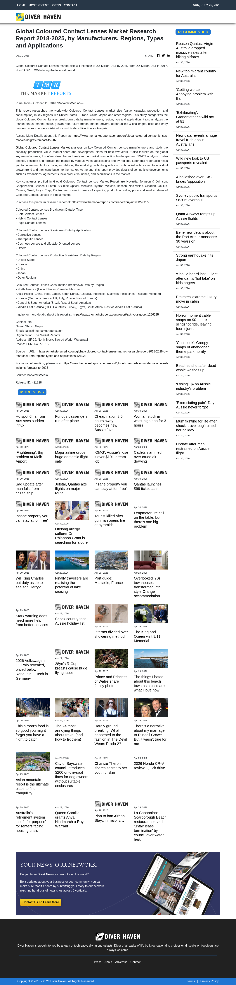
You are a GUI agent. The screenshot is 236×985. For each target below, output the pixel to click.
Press (98, 962)
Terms (191, 981)
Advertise (121, 962)
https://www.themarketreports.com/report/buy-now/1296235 (110, 202)
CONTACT (70, 5)
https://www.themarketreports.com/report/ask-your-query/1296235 (116, 314)
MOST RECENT (39, 5)
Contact (135, 962)
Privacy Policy (209, 981)
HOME (21, 5)
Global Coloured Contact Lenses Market (43, 147)
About (108, 962)
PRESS (56, 5)
